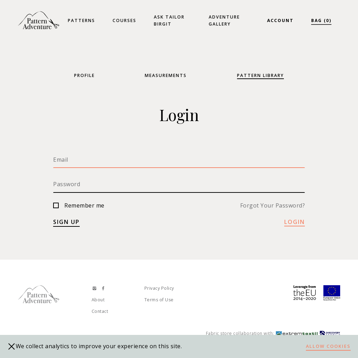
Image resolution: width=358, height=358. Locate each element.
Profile (84, 75)
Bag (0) (321, 20)
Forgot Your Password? (272, 205)
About (98, 300)
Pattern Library (260, 75)
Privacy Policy (159, 288)
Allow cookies (328, 346)
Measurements (166, 75)
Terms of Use (159, 300)
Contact (100, 311)
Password (66, 184)
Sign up (66, 222)
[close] (11, 346)
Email (60, 159)
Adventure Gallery (224, 20)
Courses (124, 20)
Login (294, 222)
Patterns (81, 20)
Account (280, 20)
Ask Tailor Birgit (169, 20)
